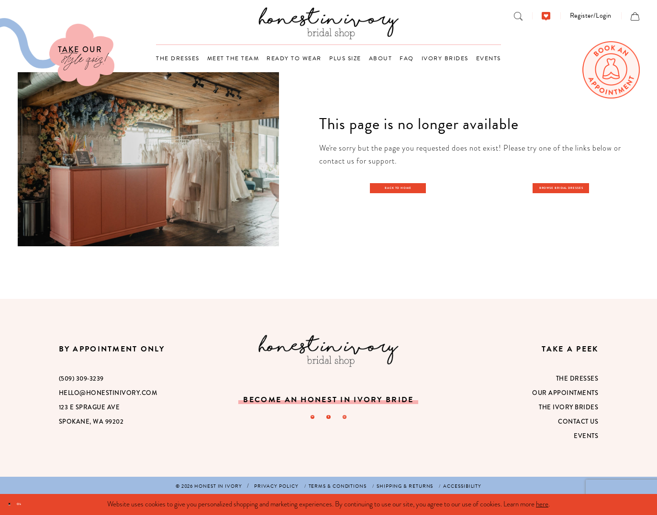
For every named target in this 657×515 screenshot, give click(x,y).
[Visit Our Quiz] (57, 52)
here (542, 504)
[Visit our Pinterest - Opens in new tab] (306, 420)
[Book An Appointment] (611, 70)
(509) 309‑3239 (81, 378)
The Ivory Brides (568, 407)
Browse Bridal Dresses (567, 187)
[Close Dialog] (14, 504)
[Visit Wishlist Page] (546, 15)
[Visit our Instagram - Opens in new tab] (350, 420)
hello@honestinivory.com (108, 392)
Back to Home (403, 187)
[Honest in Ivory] (328, 350)
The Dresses (577, 378)
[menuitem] (518, 15)
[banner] (328, 23)
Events (586, 435)
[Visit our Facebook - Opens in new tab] (328, 420)
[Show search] (518, 15)
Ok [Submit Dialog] (36, 504)
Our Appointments (565, 392)
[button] (590, 15)
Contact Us (578, 421)
